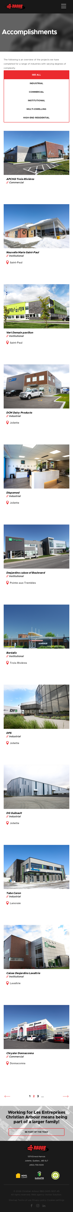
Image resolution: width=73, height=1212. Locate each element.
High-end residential (36, 118)
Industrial (36, 83)
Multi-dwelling (36, 109)
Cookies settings (55, 1200)
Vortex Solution (53, 1195)
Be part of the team (36, 1132)
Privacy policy (39, 1200)
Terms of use (25, 1200)
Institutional (36, 101)
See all (36, 75)
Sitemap (13, 1200)
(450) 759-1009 (36, 1165)
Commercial (36, 92)
